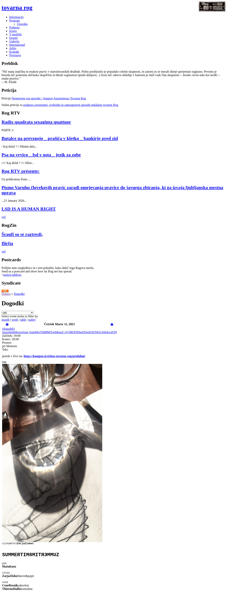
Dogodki (19, 294)
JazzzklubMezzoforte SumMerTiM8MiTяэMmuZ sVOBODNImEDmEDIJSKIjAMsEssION (59, 332)
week (15, 319)
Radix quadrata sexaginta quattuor (36, 121)
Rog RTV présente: (20, 171)
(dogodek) (8, 328)
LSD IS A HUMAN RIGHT (29, 208)
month (5, 319)
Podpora (14, 27)
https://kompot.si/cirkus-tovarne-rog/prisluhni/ (54, 356)
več (4, 217)
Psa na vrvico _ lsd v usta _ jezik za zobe (41, 154)
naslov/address (12, 274)
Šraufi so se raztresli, (22, 234)
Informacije (16, 17)
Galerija (14, 41)
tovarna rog (17, 7)
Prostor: (7, 342)
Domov (6, 294)
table (23, 319)
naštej (31, 319)
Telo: (5, 349)
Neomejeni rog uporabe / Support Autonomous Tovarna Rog (49, 98)
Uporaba (22, 24)
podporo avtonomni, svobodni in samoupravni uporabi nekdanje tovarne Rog (70, 105)
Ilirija (7, 243)
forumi (13, 37)
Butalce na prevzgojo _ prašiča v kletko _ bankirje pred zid (60, 138)
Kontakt (14, 51)
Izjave (13, 31)
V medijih (15, 34)
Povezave (15, 55)
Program (14, 20)
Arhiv (12, 48)
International (17, 44)
